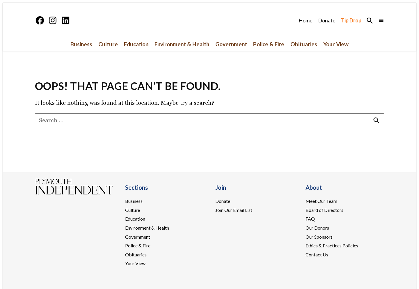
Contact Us (317, 254)
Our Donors (317, 228)
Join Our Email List (233, 210)
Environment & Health (182, 44)
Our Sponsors (319, 237)
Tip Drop (351, 20)
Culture (108, 44)
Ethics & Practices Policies (332, 245)
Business (81, 44)
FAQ (310, 218)
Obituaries (303, 44)
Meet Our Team (321, 201)
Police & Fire (268, 44)
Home (306, 20)
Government (231, 44)
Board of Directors (324, 210)
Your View (336, 44)
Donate (326, 20)
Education (136, 44)
